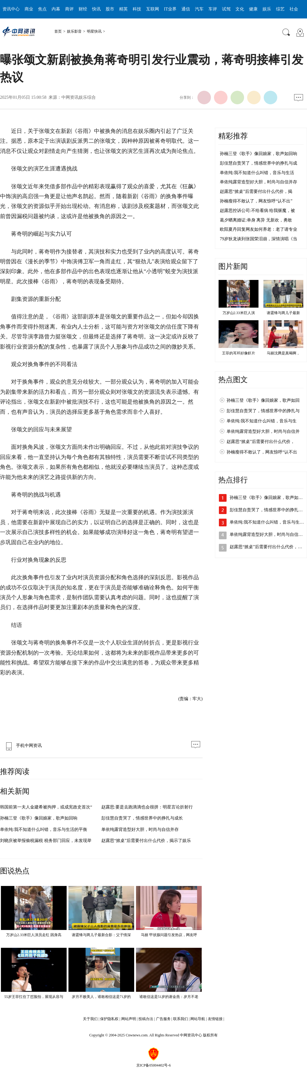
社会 (294, 9)
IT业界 (170, 9)
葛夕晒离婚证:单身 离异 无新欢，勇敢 (256, 220)
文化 (239, 9)
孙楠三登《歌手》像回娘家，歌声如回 (263, 400)
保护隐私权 (109, 1019)
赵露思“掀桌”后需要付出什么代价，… (266, 546)
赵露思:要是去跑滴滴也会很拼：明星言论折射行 (147, 807)
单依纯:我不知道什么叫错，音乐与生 (262, 421)
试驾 (226, 9)
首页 (58, 31)
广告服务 (163, 1019)
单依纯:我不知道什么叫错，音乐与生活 (257, 172)
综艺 (280, 9)
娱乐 (266, 9)
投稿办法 (145, 1019)
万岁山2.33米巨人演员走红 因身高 (33, 935)
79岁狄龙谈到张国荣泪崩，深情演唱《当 (258, 239)
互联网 (152, 9)
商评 (69, 9)
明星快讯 (94, 31)
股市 (110, 9)
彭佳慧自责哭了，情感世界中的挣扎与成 (258, 163)
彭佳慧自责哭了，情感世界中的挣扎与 (263, 411)
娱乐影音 (74, 31)
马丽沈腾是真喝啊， (283, 353)
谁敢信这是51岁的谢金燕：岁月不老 (168, 997)
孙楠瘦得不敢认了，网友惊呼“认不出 (262, 452)
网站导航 (197, 1019)
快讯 (96, 9)
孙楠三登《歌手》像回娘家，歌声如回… (268, 497)
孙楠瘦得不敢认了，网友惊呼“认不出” (256, 201)
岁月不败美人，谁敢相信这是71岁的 (101, 997)
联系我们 (180, 1019)
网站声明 (128, 1019)
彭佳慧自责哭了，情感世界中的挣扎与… (268, 510)
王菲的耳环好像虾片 (238, 353)
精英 (123, 9)
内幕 (56, 9)
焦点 (42, 9)
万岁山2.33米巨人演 (239, 313)
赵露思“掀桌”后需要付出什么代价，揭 (256, 191)
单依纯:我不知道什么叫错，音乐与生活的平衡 (43, 829)
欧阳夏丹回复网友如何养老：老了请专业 (258, 229)
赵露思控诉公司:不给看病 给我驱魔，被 (257, 210)
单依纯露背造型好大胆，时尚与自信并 (263, 431)
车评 (212, 9)
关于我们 (90, 1019)
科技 (137, 9)
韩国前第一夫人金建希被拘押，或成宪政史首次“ (46, 807)
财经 (83, 9)
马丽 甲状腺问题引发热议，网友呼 (169, 935)
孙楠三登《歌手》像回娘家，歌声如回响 (38, 818)
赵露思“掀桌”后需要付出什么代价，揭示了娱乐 (146, 840)
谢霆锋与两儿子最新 (283, 313)
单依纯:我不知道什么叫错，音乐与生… (267, 522)
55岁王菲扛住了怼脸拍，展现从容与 (33, 997)
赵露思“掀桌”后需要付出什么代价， (261, 441)
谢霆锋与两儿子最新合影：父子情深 (101, 935)
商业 (29, 9)
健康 (253, 9)
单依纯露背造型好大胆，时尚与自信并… (268, 534)
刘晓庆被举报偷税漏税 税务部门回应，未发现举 (45, 840)
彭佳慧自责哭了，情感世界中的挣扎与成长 (142, 818)
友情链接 (215, 1019)
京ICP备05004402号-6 (153, 1065)
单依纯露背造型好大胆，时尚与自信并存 (140, 829)
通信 (185, 9)
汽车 (199, 9)
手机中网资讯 (22, 745)
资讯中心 (11, 9)
